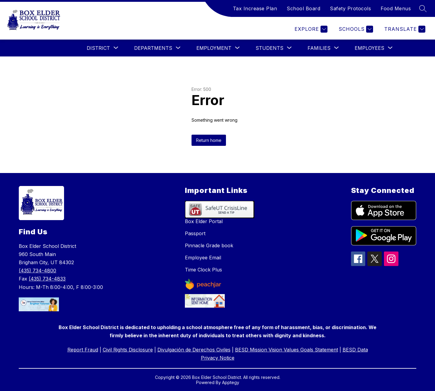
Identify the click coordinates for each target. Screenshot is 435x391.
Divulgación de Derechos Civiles (193, 350)
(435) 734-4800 (37, 271)
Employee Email (203, 258)
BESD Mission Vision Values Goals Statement (286, 350)
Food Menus (396, 8)
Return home (208, 140)
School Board (303, 8)
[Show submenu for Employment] (213, 48)
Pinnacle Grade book (209, 245)
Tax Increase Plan (255, 8)
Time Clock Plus (203, 270)
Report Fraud (82, 350)
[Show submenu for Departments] (153, 48)
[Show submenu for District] (98, 48)
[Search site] (423, 8)
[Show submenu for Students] (269, 48)
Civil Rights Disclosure (128, 350)
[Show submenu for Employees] (369, 48)
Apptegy (230, 382)
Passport (195, 233)
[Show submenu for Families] (319, 48)
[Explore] (310, 29)
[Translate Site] (404, 29)
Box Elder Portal (204, 221)
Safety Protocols (350, 8)
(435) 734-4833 (47, 279)
